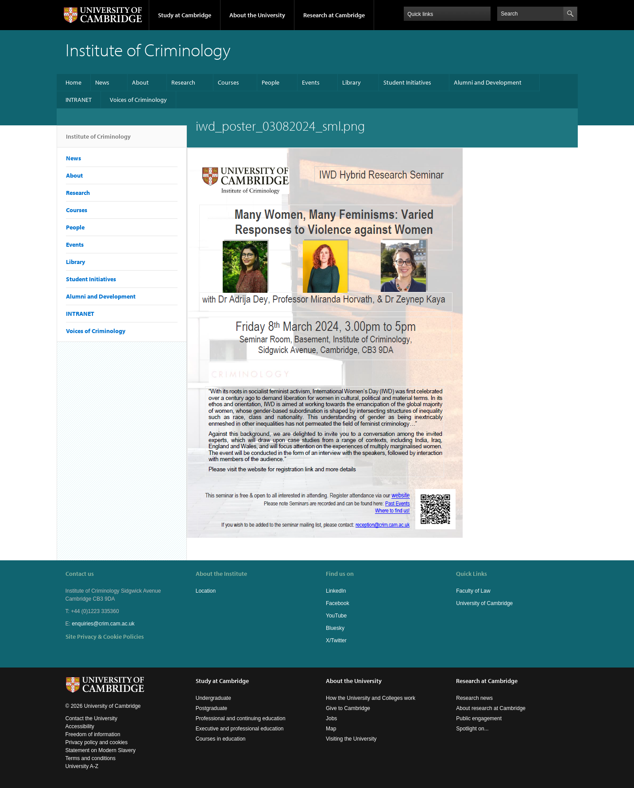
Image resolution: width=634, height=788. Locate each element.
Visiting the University (351, 739)
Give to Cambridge (348, 708)
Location (206, 591)
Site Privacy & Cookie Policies (105, 636)
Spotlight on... (472, 729)
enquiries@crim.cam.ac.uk (103, 624)
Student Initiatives (407, 82)
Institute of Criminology (98, 140)
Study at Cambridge (184, 15)
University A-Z (82, 766)
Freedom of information (93, 734)
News (102, 82)
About (140, 82)
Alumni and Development (488, 82)
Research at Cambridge (334, 15)
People (270, 82)
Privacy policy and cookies (97, 742)
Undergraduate (213, 698)
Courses (228, 82)
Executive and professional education (240, 729)
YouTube (336, 616)
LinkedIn (336, 591)
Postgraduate (211, 708)
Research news (474, 698)
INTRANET (79, 100)
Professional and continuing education (241, 718)
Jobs (331, 718)
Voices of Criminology (138, 100)
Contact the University (91, 718)
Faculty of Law (473, 591)
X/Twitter (336, 640)
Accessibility (80, 726)
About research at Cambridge (491, 708)
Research (183, 82)
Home (73, 82)
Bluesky (335, 628)
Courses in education (221, 739)
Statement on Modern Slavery (101, 750)
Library (351, 82)
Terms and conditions (91, 758)
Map (331, 729)
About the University (257, 15)
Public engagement (479, 718)
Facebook (337, 603)
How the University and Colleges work (370, 698)
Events (311, 82)
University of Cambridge (484, 603)
